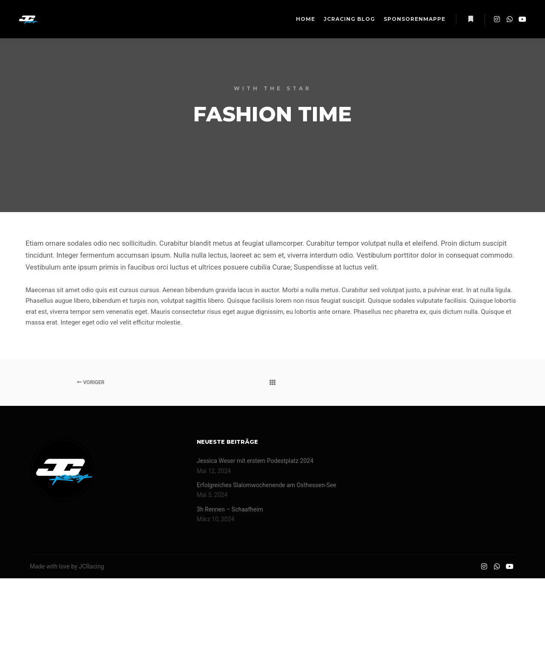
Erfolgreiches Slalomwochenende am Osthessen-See (266, 485)
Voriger (90, 382)
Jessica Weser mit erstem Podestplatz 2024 (255, 460)
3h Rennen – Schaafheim (230, 509)
